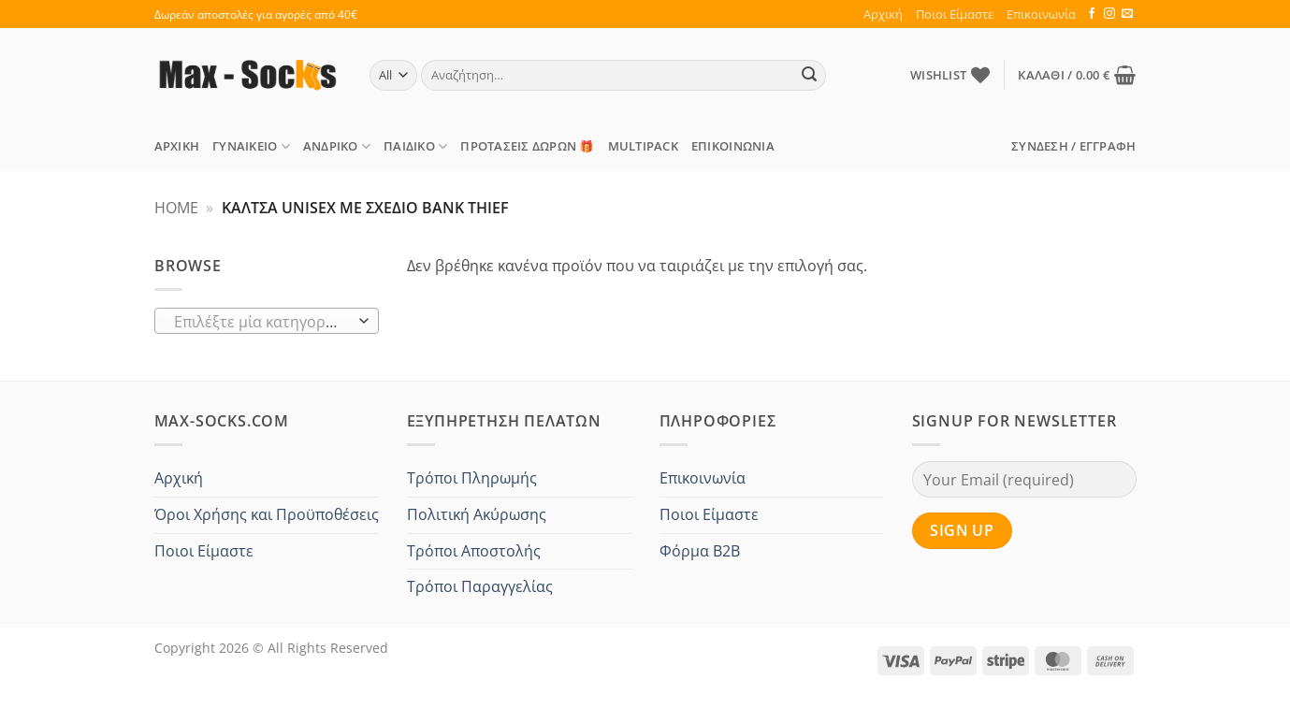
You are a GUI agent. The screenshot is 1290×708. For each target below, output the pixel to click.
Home (176, 207)
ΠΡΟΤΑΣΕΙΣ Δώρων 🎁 (527, 145)
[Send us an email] (1127, 14)
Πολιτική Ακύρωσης (476, 514)
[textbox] (261, 322)
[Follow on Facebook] (1091, 14)
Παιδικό (415, 146)
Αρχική (883, 14)
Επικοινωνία (1041, 14)
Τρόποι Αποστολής (474, 551)
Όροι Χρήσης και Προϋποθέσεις (266, 514)
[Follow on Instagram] (1109, 14)
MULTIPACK (643, 145)
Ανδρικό (336, 146)
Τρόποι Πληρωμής (472, 478)
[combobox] (266, 321)
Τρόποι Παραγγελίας (480, 586)
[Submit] (809, 76)
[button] (1077, 74)
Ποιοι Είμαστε (954, 14)
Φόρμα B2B (699, 551)
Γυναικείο (251, 146)
